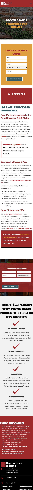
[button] (30, 3)
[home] (6, 3)
